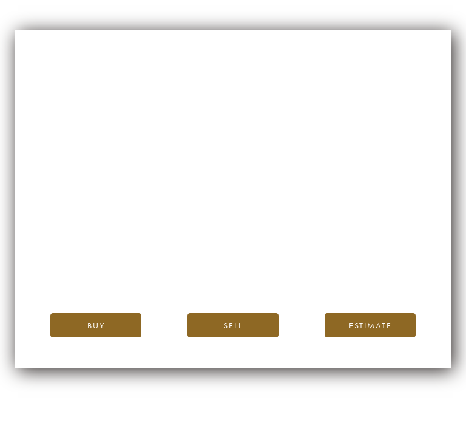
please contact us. (342, 275)
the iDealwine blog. (282, 262)
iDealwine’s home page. (342, 248)
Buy (96, 325)
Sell (233, 325)
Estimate (370, 325)
